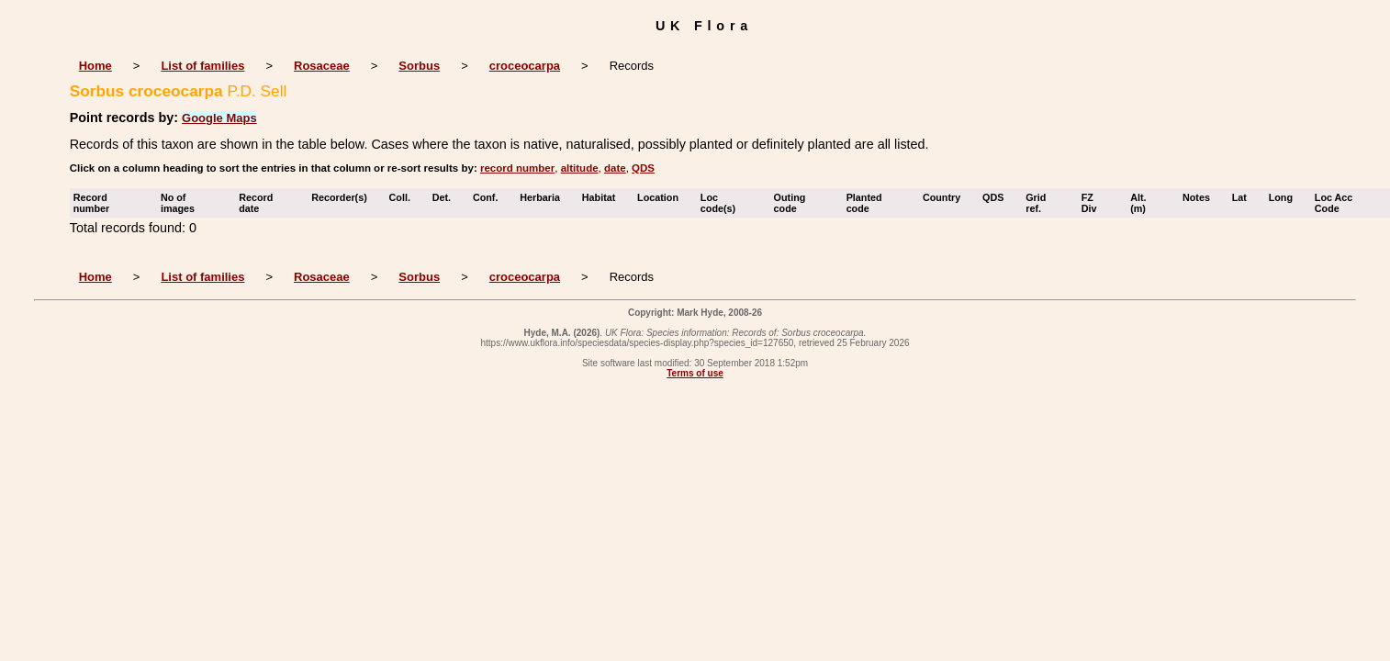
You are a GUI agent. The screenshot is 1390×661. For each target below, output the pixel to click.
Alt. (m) (1142, 203)
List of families (202, 66)
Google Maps (219, 118)
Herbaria (544, 197)
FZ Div (1093, 203)
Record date (256, 203)
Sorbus (419, 66)
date (615, 168)
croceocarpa (524, 66)
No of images (182, 203)
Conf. (490, 197)
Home (95, 66)
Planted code (864, 203)
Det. (445, 197)
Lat (1243, 197)
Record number (95, 203)
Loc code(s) (722, 203)
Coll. (404, 197)
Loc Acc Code (1334, 203)
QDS (643, 168)
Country (946, 197)
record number (517, 168)
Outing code (790, 203)
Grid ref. (1037, 203)
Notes (1200, 197)
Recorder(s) (343, 197)
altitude (580, 168)
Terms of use (695, 373)
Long (1285, 197)
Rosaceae (322, 66)
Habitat (603, 197)
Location (662, 197)
